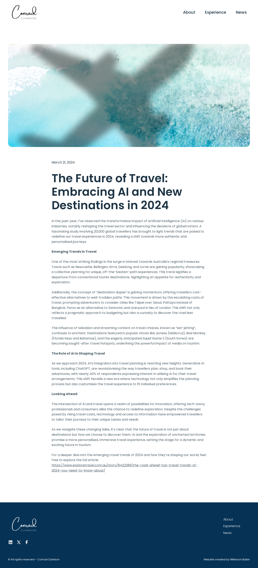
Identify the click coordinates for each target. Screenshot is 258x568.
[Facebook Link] (26, 542)
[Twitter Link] (18, 542)
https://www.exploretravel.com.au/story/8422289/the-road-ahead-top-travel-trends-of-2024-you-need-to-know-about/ (125, 468)
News (241, 12)
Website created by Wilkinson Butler (227, 559)
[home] (24, 12)
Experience (215, 12)
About (189, 12)
